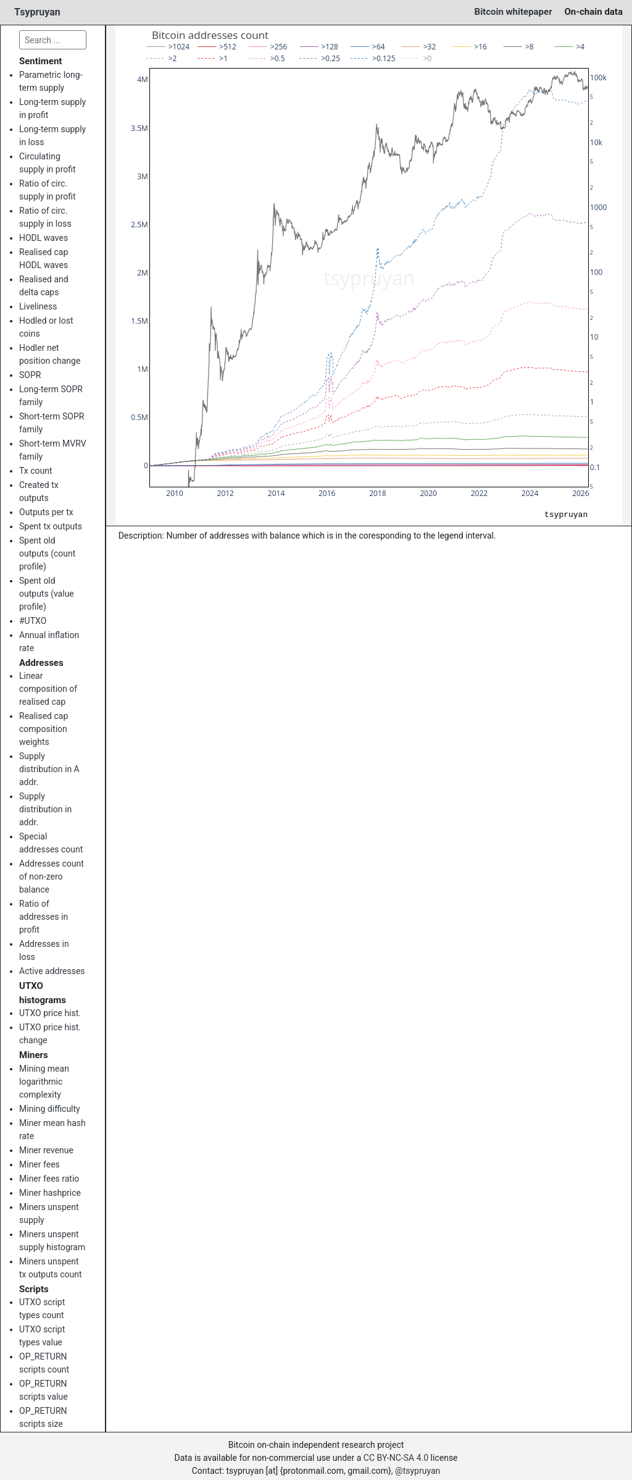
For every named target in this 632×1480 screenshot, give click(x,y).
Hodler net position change (49, 354)
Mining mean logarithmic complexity (44, 1081)
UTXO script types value (42, 1335)
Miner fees (39, 1164)
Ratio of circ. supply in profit (47, 190)
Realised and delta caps (44, 285)
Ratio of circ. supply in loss (45, 217)
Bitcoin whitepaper (513, 11)
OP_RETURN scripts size (43, 1417)
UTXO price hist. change (50, 1033)
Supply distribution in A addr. (49, 769)
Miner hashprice (50, 1193)
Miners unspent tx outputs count (50, 1267)
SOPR (30, 375)
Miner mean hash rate (52, 1129)
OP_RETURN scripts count (44, 1363)
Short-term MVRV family (52, 450)
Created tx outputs (39, 491)
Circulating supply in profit (47, 162)
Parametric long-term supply (51, 81)
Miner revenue (46, 1150)
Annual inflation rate (49, 641)
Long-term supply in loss (52, 135)
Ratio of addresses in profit (43, 917)
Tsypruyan (37, 12)
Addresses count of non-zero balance (51, 876)
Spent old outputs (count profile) (47, 553)
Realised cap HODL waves (43, 258)
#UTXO (32, 621)
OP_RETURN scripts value (43, 1390)
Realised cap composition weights (43, 729)
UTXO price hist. (50, 1013)
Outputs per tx (46, 512)
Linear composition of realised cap (48, 689)
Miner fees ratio (49, 1179)
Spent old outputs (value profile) (46, 594)
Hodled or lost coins (46, 327)
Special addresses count (51, 842)
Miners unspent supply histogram (52, 1240)
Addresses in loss (44, 950)
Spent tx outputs (50, 526)
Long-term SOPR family (51, 395)
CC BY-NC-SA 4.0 (396, 1458)
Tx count (35, 471)
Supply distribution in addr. (45, 809)
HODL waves (43, 238)
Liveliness (38, 306)
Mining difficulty (49, 1109)
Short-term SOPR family (51, 422)
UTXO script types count (42, 1308)
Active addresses (52, 971)
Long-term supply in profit (52, 108)
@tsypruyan (417, 1471)
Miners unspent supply (49, 1213)
